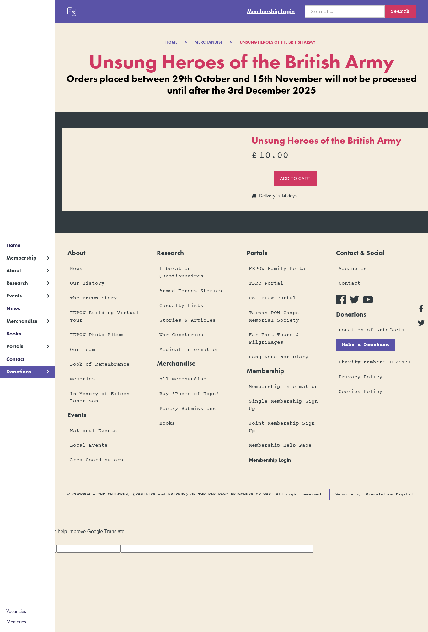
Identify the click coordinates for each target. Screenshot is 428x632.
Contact (15, 359)
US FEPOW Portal (272, 298)
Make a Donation (365, 344)
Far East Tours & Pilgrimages (274, 338)
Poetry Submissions (187, 408)
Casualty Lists (181, 305)
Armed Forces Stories (190, 290)
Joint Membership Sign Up (282, 427)
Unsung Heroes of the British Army (277, 42)
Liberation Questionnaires (181, 272)
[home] (27, 8)
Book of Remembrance (100, 364)
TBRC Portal (266, 283)
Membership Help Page (280, 445)
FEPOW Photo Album (96, 334)
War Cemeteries (181, 334)
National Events (93, 430)
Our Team (82, 349)
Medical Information (189, 349)
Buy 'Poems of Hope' (189, 393)
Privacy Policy (361, 376)
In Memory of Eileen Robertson (100, 397)
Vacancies (16, 611)
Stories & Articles (187, 320)
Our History (87, 283)
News (13, 308)
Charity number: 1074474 (375, 362)
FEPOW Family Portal (278, 268)
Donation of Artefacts (371, 330)
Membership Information (283, 386)
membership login (270, 460)
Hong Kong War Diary (278, 357)
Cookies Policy (361, 391)
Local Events (89, 445)
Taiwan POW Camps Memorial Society (274, 316)
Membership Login (271, 11)
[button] (27, 258)
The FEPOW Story (93, 298)
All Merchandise (182, 379)
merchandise (209, 42)
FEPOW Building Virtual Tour (104, 316)
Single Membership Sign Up (283, 405)
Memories (16, 622)
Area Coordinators (96, 460)
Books (13, 333)
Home (13, 245)
